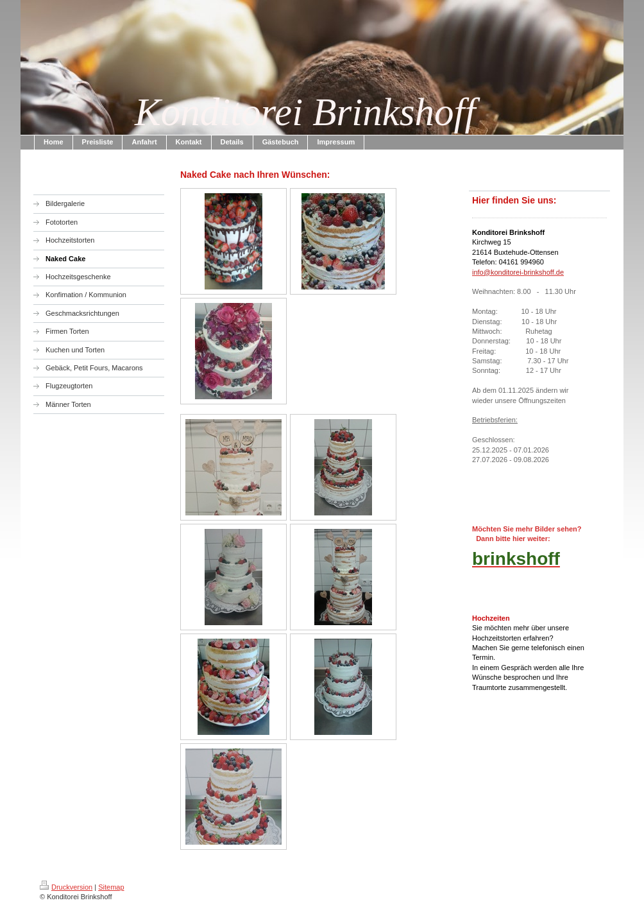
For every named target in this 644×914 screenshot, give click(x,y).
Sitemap (111, 887)
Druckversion (66, 887)
